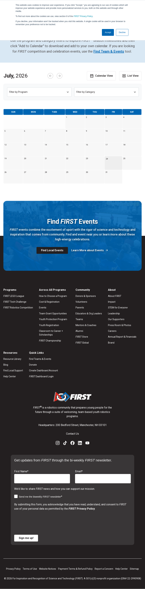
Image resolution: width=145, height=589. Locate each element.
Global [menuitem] (82, 342)
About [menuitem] (114, 296)
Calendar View (101, 76)
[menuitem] (122, 307)
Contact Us (72, 433)
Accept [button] (108, 32)
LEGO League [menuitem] (13, 296)
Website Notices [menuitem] (47, 568)
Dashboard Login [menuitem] (41, 376)
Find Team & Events (108, 51)
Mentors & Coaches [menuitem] (86, 325)
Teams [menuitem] (79, 319)
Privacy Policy (83, 16)
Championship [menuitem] (50, 340)
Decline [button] (122, 32)
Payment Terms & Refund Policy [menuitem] (75, 568)
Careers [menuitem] (112, 331)
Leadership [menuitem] (114, 313)
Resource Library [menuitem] (12, 359)
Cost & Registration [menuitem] (49, 301)
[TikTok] (65, 443)
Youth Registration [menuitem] (49, 325)
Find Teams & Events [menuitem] (40, 359)
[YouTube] (87, 443)
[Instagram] (58, 443)
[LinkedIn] (80, 443)
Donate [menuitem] (33, 364)
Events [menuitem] (42, 307)
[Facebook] (72, 443)
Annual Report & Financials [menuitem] (122, 336)
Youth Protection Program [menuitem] (53, 319)
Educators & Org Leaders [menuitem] (89, 313)
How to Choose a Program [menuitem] (53, 296)
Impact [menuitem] (111, 301)
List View (130, 76)
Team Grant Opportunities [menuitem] (53, 313)
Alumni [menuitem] (79, 331)
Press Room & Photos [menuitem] (119, 325)
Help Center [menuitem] (9, 376)
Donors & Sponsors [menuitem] (86, 296)
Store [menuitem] (82, 336)
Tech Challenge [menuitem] (14, 301)
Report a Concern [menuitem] (104, 568)
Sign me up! (26, 538)
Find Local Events (52, 250)
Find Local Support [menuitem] (13, 370)
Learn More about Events (87, 250)
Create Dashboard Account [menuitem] (43, 370)
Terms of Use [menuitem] (30, 568)
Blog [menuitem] (5, 364)
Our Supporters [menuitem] (116, 319)
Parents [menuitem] (80, 307)
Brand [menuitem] (111, 342)
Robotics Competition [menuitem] (18, 307)
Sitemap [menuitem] (134, 568)
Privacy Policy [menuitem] (13, 568)
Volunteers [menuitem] (81, 301)
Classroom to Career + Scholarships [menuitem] (51, 333)
